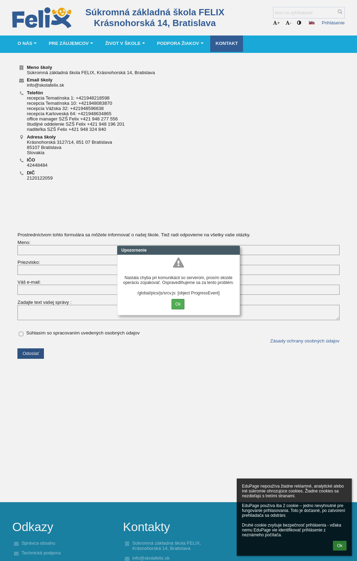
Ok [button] (339, 545)
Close (234, 250)
